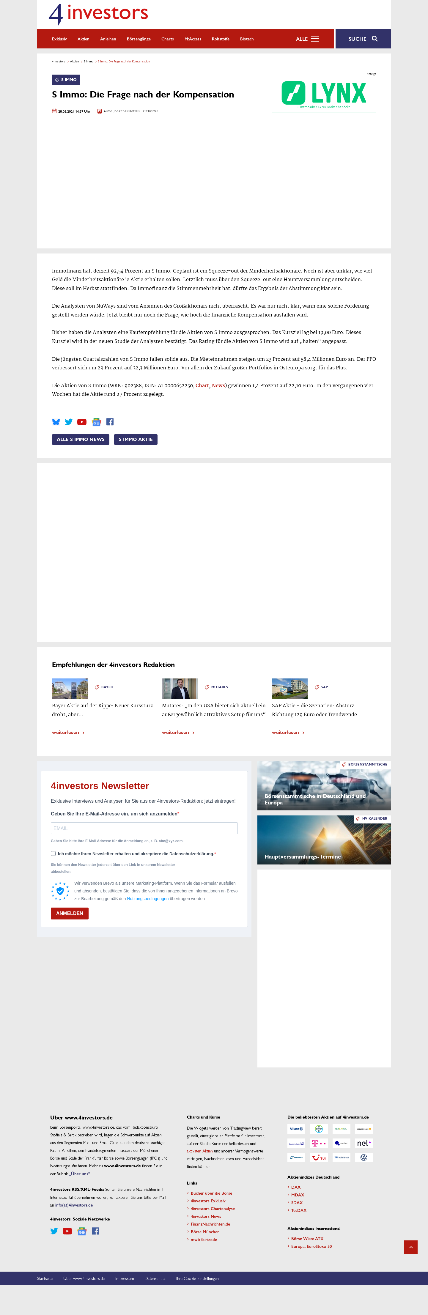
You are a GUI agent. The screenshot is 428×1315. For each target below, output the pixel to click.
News (218, 386)
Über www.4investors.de (84, 1278)
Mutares (219, 687)
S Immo (88, 61)
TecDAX (299, 1210)
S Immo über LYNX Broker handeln (324, 95)
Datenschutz (155, 1278)
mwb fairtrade (204, 1239)
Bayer (107, 687)
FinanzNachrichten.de (210, 1224)
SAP (324, 687)
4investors (58, 61)
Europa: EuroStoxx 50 (311, 1246)
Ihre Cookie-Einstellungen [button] (197, 1278)
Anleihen (108, 39)
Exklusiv (59, 39)
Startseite (45, 1278)
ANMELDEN (69, 913)
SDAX (297, 1202)
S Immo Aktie (136, 439)
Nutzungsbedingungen (148, 898)
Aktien (83, 39)
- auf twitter (149, 111)
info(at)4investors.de (74, 1205)
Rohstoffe (220, 39)
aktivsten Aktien (200, 1151)
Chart (202, 386)
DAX (296, 1187)
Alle (302, 38)
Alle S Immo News (81, 439)
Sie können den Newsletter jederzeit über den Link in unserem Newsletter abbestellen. (113, 868)
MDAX (297, 1195)
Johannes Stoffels (127, 111)
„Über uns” (79, 1174)
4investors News (206, 1216)
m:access (193, 39)
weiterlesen (65, 732)
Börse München (205, 1231)
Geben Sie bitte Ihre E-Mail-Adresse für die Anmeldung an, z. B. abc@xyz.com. (117, 841)
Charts (167, 39)
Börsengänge (139, 39)
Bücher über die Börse (211, 1193)
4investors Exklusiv (208, 1201)
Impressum (124, 1278)
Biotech (247, 39)
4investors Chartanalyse (213, 1208)
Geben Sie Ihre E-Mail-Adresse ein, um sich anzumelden (114, 813)
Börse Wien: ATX (307, 1238)
